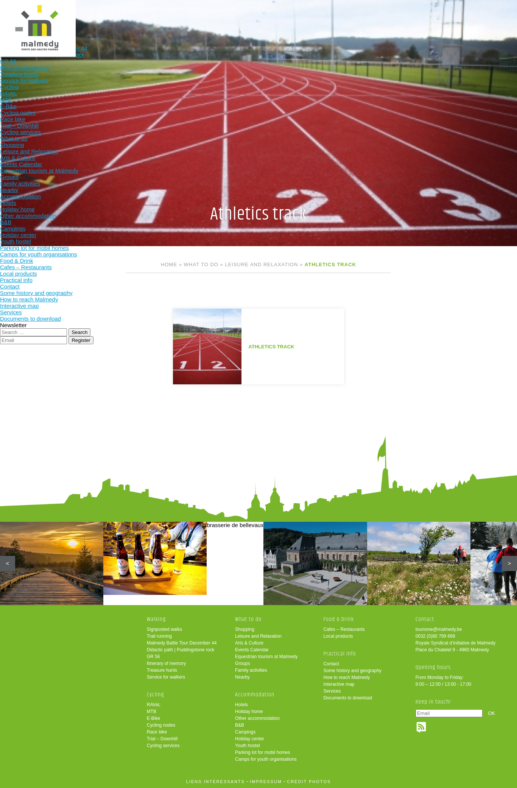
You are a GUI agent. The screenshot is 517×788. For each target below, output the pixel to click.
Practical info (378, 18)
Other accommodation (257, 718)
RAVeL (153, 704)
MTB (151, 711)
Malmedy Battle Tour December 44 (182, 643)
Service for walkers (166, 677)
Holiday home (249, 711)
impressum (266, 781)
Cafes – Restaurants (343, 629)
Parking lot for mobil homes (262, 752)
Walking (131, 18)
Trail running (159, 636)
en (488, 12)
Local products (338, 636)
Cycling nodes (161, 725)
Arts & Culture (249, 643)
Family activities (251, 670)
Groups (242, 663)
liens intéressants (215, 781)
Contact (331, 663)
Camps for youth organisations (266, 759)
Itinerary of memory (166, 663)
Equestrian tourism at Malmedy (266, 656)
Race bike (157, 732)
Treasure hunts (162, 670)
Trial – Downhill (162, 738)
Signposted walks (164, 629)
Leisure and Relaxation (261, 264)
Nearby (242, 677)
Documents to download (347, 698)
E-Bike (153, 718)
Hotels (241, 704)
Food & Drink (329, 18)
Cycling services (163, 745)
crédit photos (309, 781)
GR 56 (153, 656)
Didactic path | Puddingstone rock (181, 649)
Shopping (244, 629)
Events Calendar (252, 649)
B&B (239, 725)
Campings (245, 732)
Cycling (181, 18)
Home (169, 264)
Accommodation (279, 18)
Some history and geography (352, 670)
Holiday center (249, 738)
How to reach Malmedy (346, 677)
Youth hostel (247, 745)
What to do (230, 18)
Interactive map (338, 684)
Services (332, 691)
